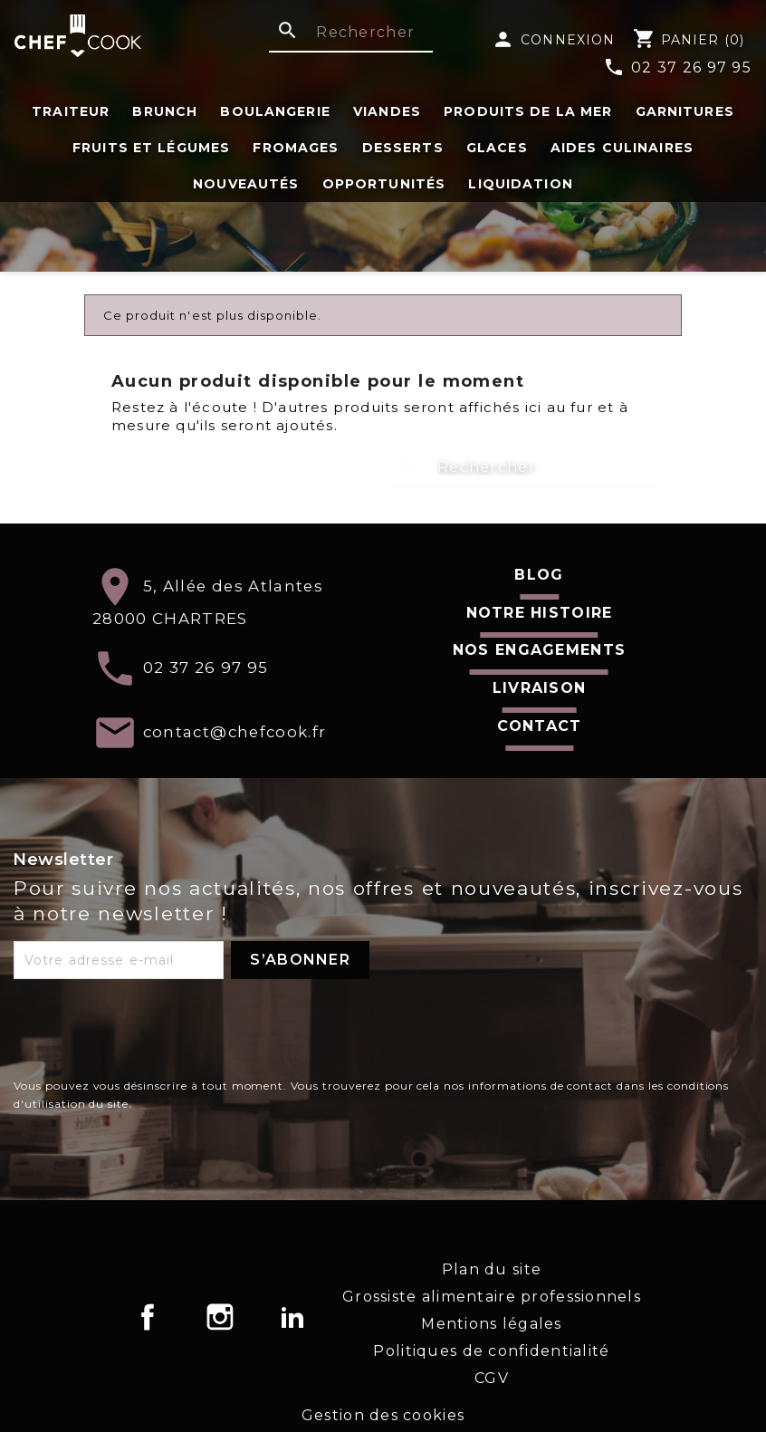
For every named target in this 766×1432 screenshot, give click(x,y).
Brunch (164, 111)
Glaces (497, 147)
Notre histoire (539, 612)
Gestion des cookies (383, 1415)
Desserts (403, 147)
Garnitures (685, 111)
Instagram (220, 1317)
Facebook (147, 1317)
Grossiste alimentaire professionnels (491, 1296)
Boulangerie (275, 111)
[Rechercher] (351, 33)
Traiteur (71, 111)
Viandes (387, 111)
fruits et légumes (151, 147)
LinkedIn (292, 1317)
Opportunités (383, 184)
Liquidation (520, 184)
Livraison (540, 688)
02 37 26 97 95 (677, 69)
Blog (538, 574)
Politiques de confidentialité (491, 1351)
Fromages (296, 147)
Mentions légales (491, 1323)
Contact (539, 726)
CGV (491, 1378)
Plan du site (491, 1269)
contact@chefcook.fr (235, 731)
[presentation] (151, 1032)
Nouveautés (246, 184)
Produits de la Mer (528, 111)
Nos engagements (539, 649)
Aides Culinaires (622, 147)
